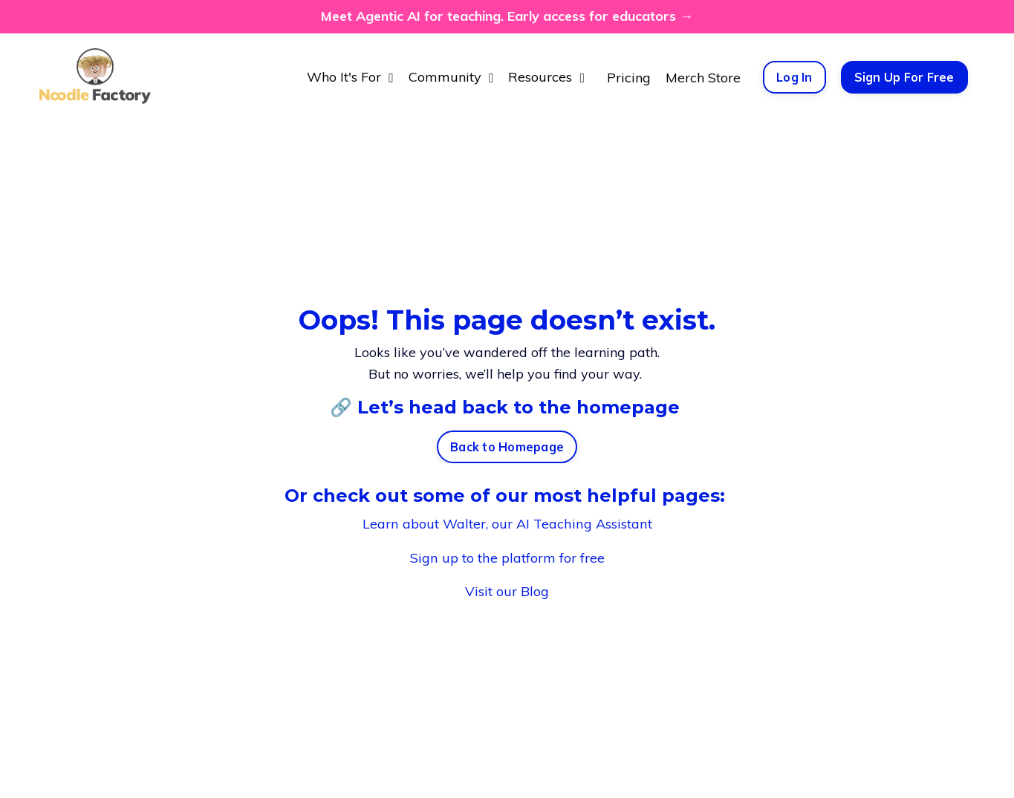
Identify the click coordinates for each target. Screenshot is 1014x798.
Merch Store (703, 76)
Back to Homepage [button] (507, 447)
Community (451, 76)
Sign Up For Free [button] (904, 77)
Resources (546, 76)
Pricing (629, 76)
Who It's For (350, 76)
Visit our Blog (507, 590)
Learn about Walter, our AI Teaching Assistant (507, 523)
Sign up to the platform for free (507, 557)
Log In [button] (794, 77)
